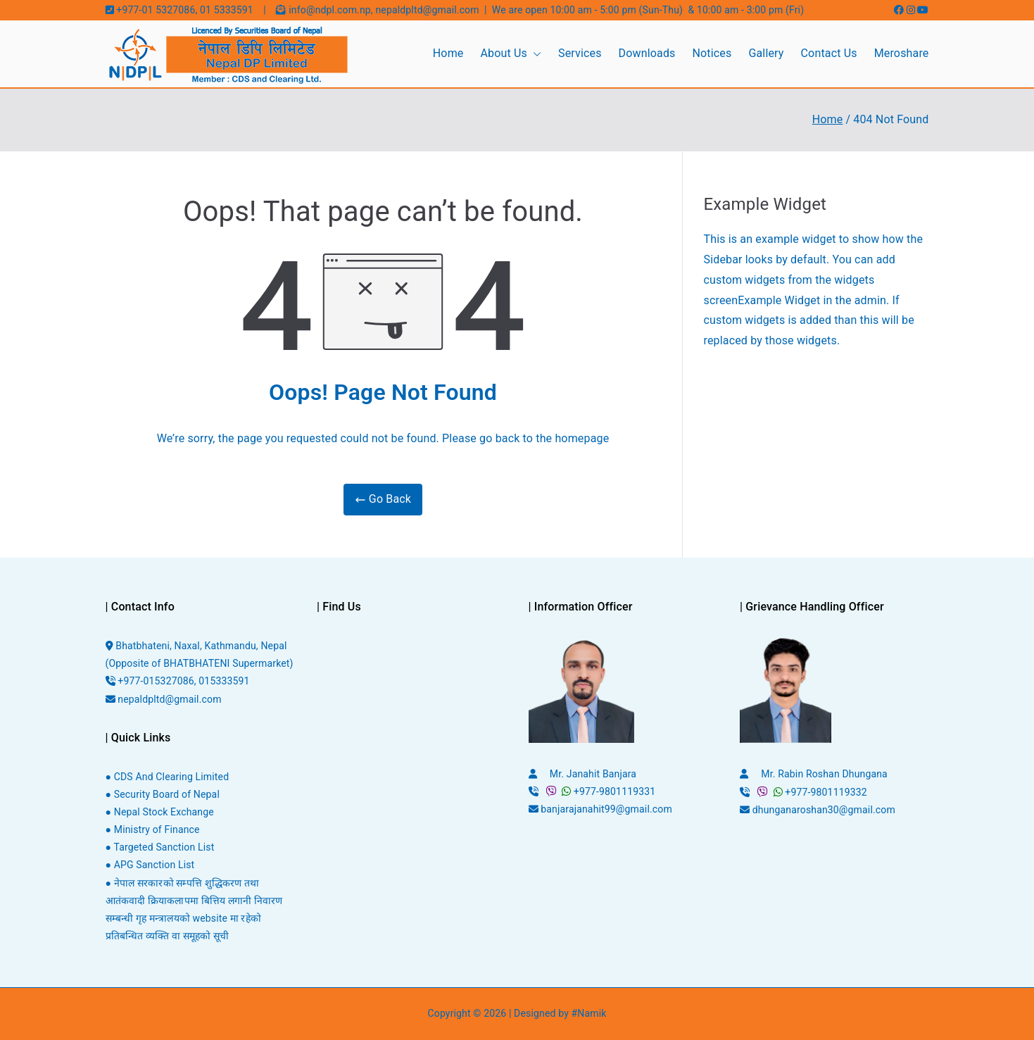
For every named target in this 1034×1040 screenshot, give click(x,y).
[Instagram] (912, 9)
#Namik (589, 1013)
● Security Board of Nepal (163, 794)
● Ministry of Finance (153, 829)
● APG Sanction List (150, 864)
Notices (712, 53)
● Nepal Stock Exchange (160, 811)
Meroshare (901, 53)
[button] (534, 54)
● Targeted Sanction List (160, 847)
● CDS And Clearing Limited (167, 776)
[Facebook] (900, 9)
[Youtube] (922, 9)
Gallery (765, 53)
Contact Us (829, 53)
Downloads (647, 53)
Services (580, 53)
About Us (511, 54)
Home (448, 53)
